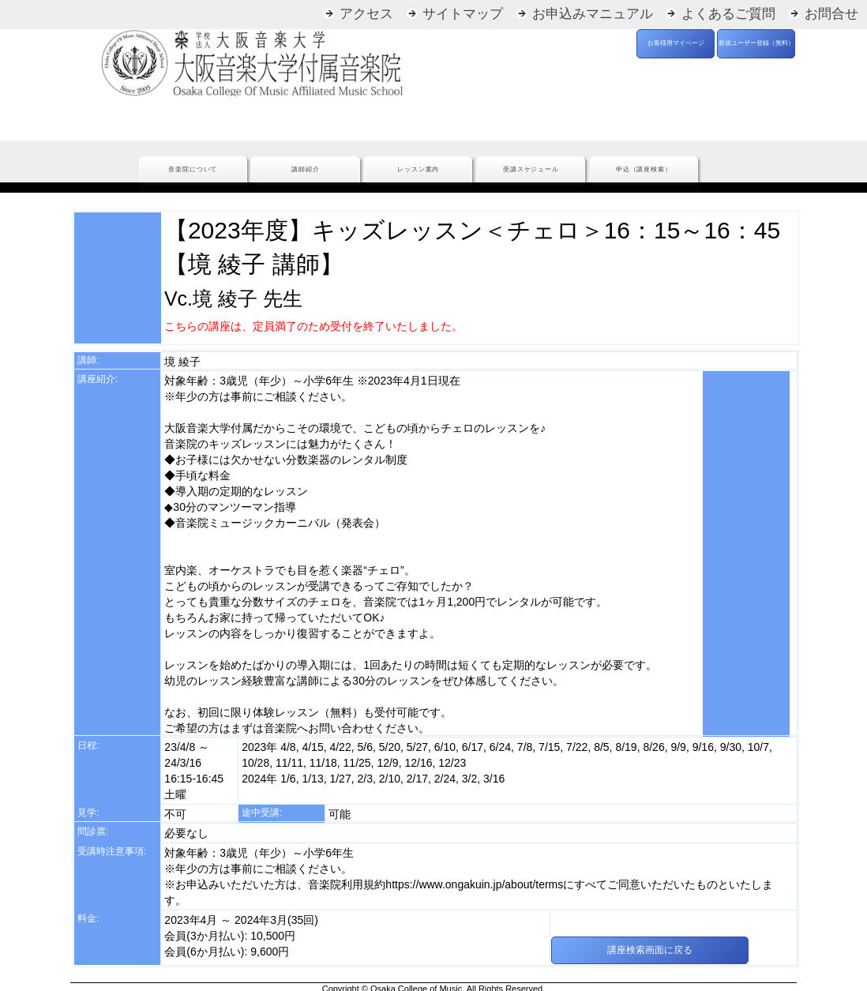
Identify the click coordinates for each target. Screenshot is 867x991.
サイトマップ (462, 13)
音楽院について (192, 169)
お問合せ (831, 13)
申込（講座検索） (644, 169)
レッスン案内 (418, 169)
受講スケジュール (531, 169)
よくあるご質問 (728, 13)
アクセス (366, 13)
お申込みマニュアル (592, 13)
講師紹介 (305, 169)
